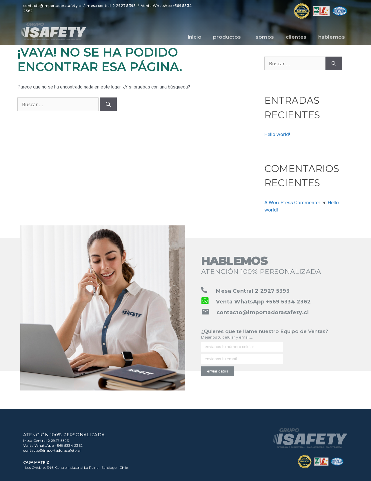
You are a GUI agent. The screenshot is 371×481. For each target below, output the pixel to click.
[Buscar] (108, 104)
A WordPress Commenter (292, 202)
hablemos (331, 39)
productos (228, 39)
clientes (296, 39)
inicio (194, 39)
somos (265, 39)
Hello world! (277, 134)
